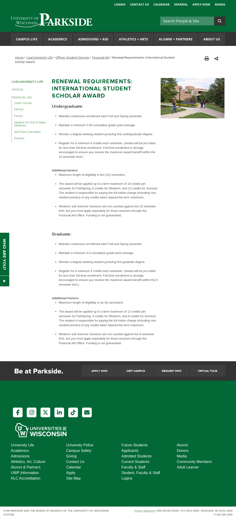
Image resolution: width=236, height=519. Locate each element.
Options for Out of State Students (30, 124)
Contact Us (139, 4)
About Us (212, 39)
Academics (57, 39)
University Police (79, 445)
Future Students (134, 445)
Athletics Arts (133, 39)
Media (182, 456)
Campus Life (26, 39)
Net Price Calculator (27, 132)
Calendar (161, 4)
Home (19, 57)
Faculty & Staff (133, 467)
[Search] (187, 21)
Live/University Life (40, 57)
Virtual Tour (207, 371)
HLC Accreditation (25, 478)
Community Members (194, 462)
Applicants (130, 451)
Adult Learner (188, 467)
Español (181, 4)
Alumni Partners (175, 39)
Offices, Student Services (72, 57)
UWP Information (25, 473)
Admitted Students (136, 456)
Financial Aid (100, 57)
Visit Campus (135, 371)
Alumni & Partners (26, 467)
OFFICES (17, 90)
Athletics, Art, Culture (28, 462)
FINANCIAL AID (22, 97)
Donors (183, 451)
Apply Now (201, 4)
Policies (19, 138)
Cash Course (23, 103)
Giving (220, 4)
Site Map (73, 478)
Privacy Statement (144, 510)
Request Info (171, 371)
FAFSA (19, 109)
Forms (18, 116)
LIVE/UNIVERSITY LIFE (27, 82)
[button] (216, 58)
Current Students (135, 462)
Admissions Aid (93, 39)
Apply (70, 473)
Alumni (182, 445)
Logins (119, 4)
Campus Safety (78, 451)
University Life (22, 445)
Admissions (20, 456)
